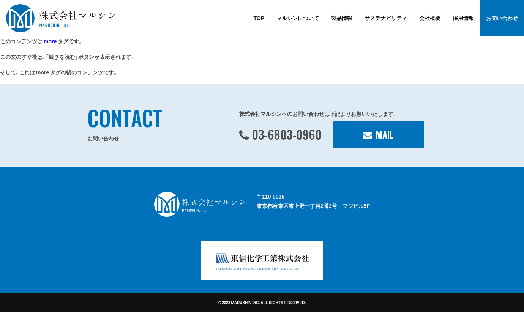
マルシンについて (297, 18)
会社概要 (429, 18)
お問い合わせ (502, 18)
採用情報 (463, 18)
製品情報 (341, 18)
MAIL (385, 134)
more (50, 41)
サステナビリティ (386, 18)
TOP (258, 18)
